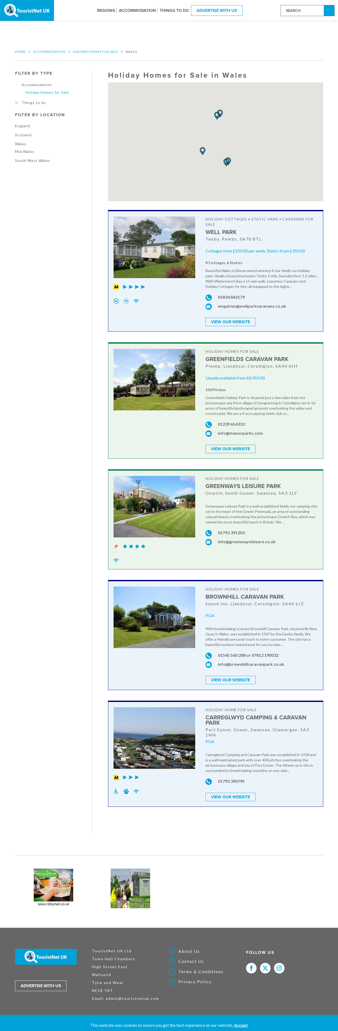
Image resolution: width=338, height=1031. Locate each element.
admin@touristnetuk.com (132, 998)
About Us (189, 951)
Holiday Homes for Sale (95, 52)
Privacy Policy (195, 981)
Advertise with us (41, 985)
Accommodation (137, 10)
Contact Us (191, 961)
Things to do (174, 10)
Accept (241, 1025)
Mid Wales (24, 151)
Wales (20, 144)
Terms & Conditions (200, 971)
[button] (202, 151)
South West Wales (32, 160)
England (22, 126)
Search (329, 10)
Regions (106, 10)
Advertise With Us (217, 10)
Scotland (23, 135)
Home (20, 52)
